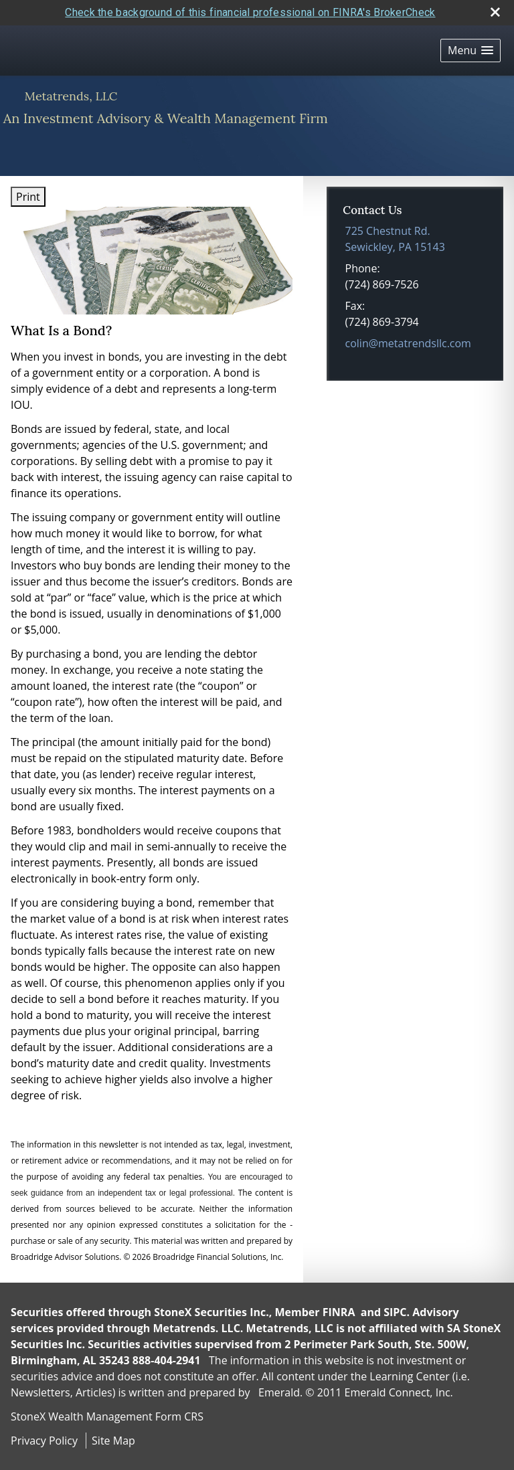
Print (28, 196)
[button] (470, 50)
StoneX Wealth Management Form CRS (107, 1416)
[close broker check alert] (495, 12)
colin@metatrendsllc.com (408, 343)
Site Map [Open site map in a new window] (113, 1440)
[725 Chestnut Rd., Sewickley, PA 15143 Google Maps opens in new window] (395, 239)
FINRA (339, 1312)
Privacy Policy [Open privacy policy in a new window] (44, 1440)
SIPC (394, 1312)
